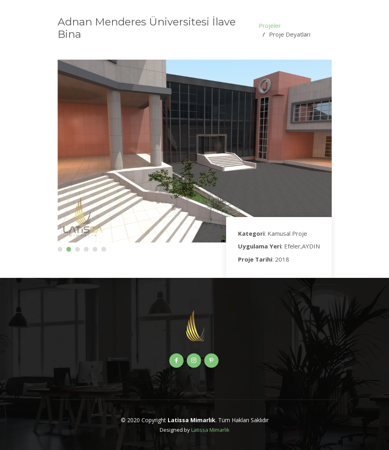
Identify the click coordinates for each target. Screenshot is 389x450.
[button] (60, 249)
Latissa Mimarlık (210, 429)
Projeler (270, 25)
